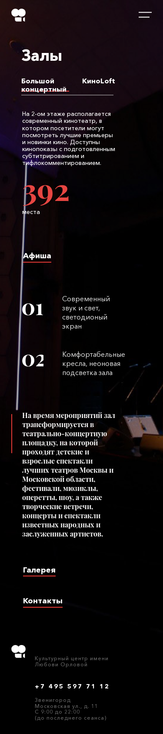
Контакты (43, 601)
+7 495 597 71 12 (72, 686)
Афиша (37, 255)
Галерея (39, 570)
